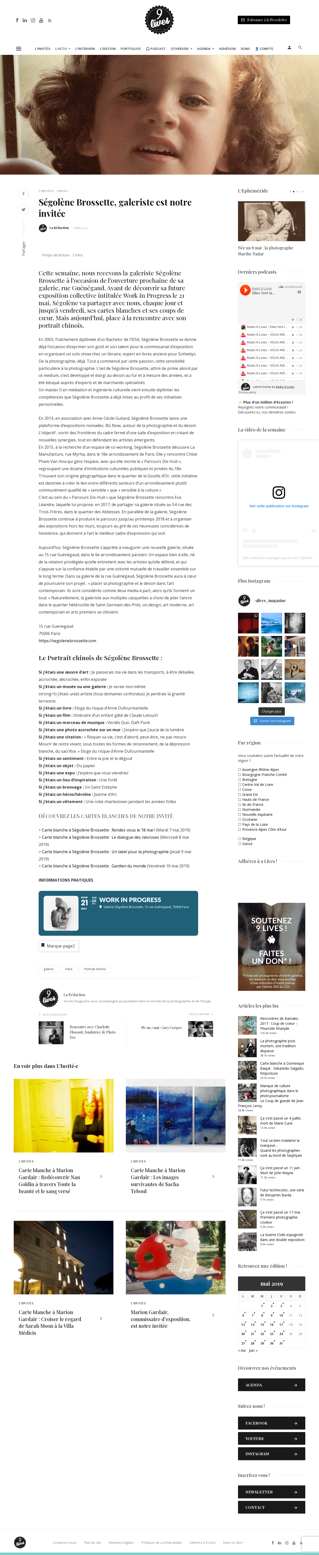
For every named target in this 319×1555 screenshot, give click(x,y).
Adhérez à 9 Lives (202, 1542)
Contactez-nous (64, 1542)
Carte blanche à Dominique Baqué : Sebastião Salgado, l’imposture (282, 1068)
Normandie (251, 809)
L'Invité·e (46, 191)
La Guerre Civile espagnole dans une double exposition (282, 1237)
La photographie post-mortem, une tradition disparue (278, 1045)
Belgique (249, 838)
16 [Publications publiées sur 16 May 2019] (271, 1325)
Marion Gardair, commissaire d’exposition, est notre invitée (160, 1319)
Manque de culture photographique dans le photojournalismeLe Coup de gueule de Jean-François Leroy (271, 1095)
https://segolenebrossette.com (67, 640)
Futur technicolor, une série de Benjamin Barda (282, 1192)
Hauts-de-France (255, 799)
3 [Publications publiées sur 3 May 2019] (281, 1306)
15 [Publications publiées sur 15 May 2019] (262, 1325)
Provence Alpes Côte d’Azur (264, 829)
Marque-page (57, 945)
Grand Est (250, 794)
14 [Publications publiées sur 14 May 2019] (252, 1325)
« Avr (242, 1350)
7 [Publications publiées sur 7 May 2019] (252, 1315)
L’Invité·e (42, 48)
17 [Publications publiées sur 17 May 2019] (281, 1325)
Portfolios (131, 48)
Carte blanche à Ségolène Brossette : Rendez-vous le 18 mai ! (99, 830)
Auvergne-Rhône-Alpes (260, 769)
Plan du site (92, 1542)
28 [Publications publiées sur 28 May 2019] (252, 1343)
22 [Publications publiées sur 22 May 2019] (262, 1334)
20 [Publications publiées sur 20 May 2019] (243, 1334)
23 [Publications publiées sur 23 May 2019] (271, 1334)
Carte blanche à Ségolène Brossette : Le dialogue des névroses (101, 837)
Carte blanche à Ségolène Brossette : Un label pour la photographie (106, 851)
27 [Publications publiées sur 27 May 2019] (243, 1343)
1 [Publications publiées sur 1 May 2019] (262, 1306)
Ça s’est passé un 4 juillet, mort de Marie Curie (281, 1121)
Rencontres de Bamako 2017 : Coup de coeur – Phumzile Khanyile (279, 1023)
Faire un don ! (233, 1542)
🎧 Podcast (156, 48)
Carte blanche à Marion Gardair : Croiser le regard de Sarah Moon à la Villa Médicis (50, 1322)
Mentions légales (121, 1542)
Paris (69, 969)
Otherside (180, 48)
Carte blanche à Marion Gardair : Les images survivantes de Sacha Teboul (158, 1180)
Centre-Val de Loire (257, 784)
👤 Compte (264, 48)
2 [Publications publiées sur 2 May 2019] (271, 1306)
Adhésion (227, 48)
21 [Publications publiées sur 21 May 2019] (252, 1334)
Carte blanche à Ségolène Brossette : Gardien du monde (94, 866)
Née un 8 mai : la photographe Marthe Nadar (265, 250)
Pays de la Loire (255, 824)
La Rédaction (59, 228)
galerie (49, 969)
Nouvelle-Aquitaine (257, 814)
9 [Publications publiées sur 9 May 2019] (271, 1315)
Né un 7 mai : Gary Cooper (161, 1027)
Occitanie (249, 819)
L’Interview (85, 48)
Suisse (247, 843)
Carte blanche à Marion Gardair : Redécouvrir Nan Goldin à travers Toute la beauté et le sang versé (49, 1180)
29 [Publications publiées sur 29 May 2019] (262, 1343)
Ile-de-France (252, 804)
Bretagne (249, 779)
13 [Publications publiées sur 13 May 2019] (243, 1325)
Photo (62, 191)
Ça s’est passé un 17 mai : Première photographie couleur (281, 1217)
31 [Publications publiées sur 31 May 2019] (281, 1343)
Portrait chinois (95, 969)
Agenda (204, 48)
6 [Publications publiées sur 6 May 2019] (243, 1315)
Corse (247, 789)
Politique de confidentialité (162, 1542)
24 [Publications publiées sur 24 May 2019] (281, 1334)
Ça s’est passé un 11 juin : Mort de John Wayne (281, 1170)
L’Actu (61, 48)
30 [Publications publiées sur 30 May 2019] (271, 1343)
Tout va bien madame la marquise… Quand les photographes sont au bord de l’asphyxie (281, 1148)
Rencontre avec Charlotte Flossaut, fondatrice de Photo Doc (93, 1032)
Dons (245, 48)
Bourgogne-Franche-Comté (264, 774)
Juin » (253, 1350)
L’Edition (108, 48)
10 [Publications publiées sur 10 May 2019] (281, 1315)
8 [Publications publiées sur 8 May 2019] (262, 1315)
